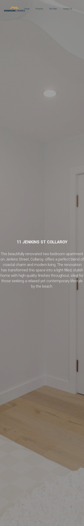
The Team (53, 8)
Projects (39, 8)
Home (26, 8)
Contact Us (67, 8)
